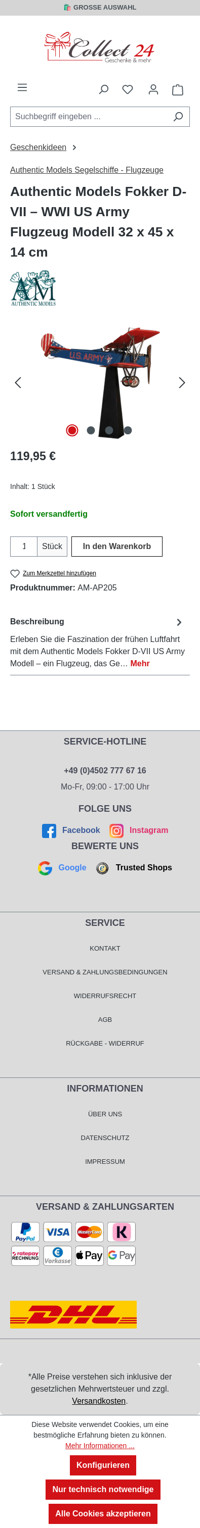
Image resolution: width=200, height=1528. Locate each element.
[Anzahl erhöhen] (31, 546)
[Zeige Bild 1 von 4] (72, 430)
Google (63, 867)
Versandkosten (99, 1401)
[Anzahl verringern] (16, 546)
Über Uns (105, 1114)
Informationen (105, 1088)
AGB (105, 1019)
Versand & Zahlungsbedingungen (105, 972)
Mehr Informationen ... (100, 1446)
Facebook (72, 830)
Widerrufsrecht (105, 996)
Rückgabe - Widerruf (105, 1043)
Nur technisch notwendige (102, 1489)
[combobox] (88, 117)
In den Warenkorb (117, 546)
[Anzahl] (23, 546)
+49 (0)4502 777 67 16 (105, 770)
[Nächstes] (182, 382)
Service (105, 923)
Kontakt (105, 948)
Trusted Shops (132, 867)
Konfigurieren (103, 1465)
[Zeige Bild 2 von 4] (91, 430)
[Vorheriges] (17, 382)
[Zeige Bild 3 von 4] (109, 430)
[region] (100, 382)
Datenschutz (105, 1138)
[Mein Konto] (153, 89)
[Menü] (22, 87)
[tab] (97, 642)
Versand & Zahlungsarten (105, 1207)
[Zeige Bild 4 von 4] (128, 430)
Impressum (105, 1161)
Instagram (137, 830)
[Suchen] (178, 117)
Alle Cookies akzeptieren (103, 1513)
